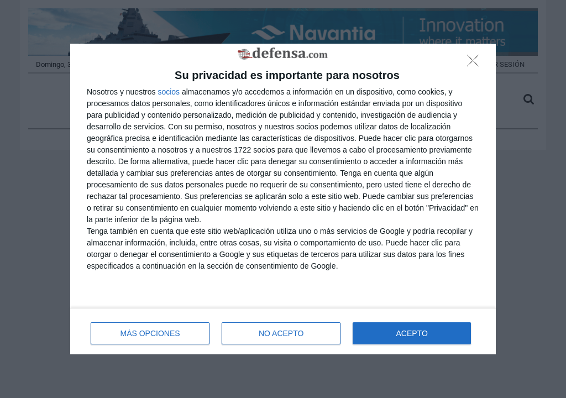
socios (169, 92)
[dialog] (283, 199)
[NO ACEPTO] (476, 63)
